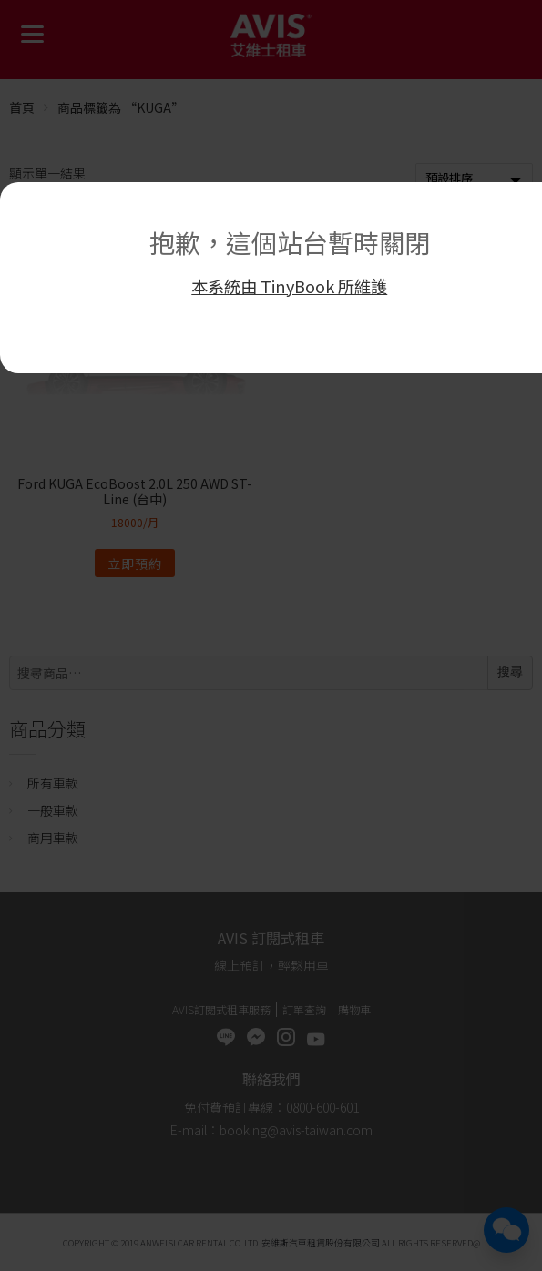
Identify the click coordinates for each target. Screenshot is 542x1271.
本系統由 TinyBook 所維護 (289, 286)
